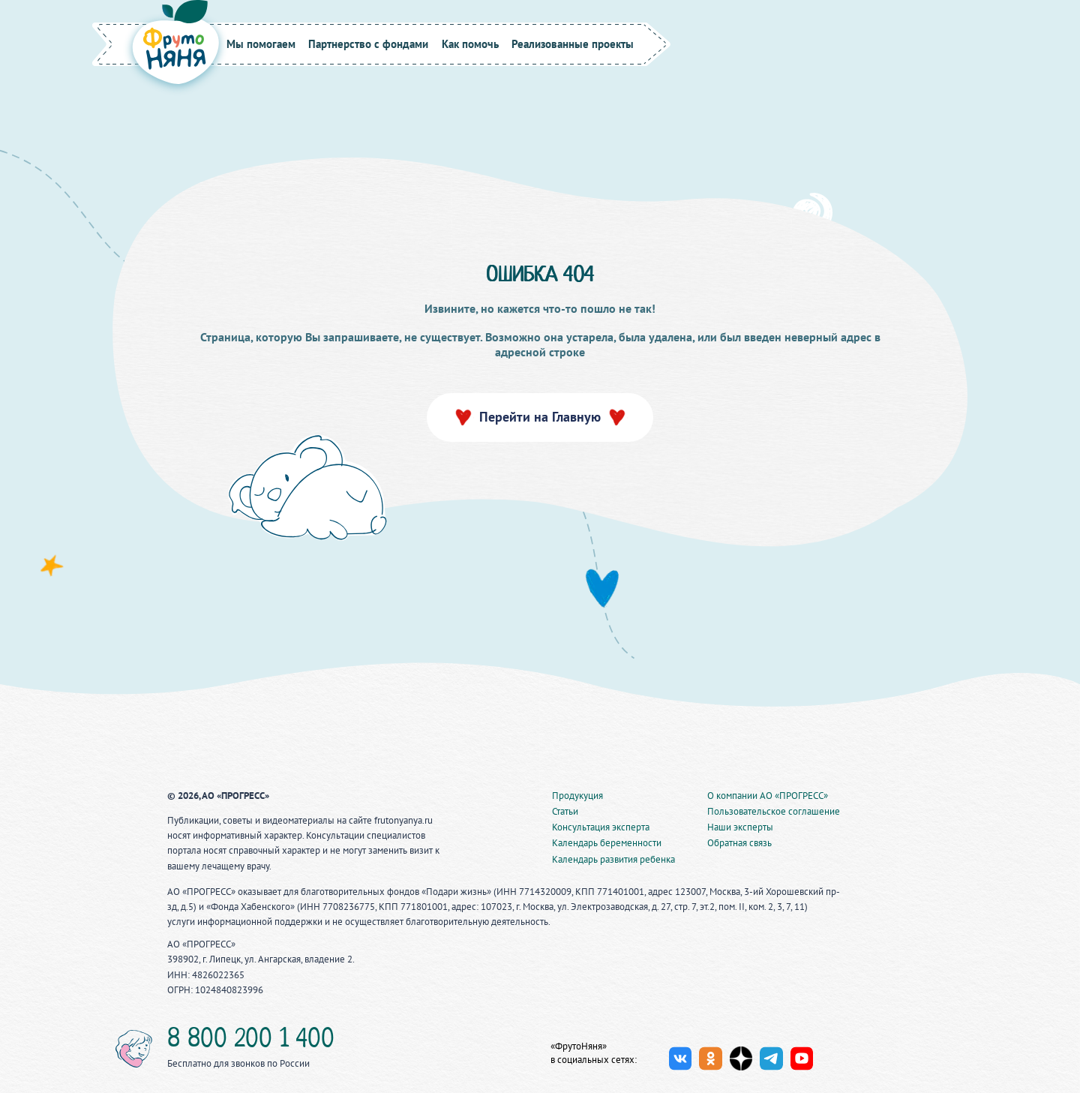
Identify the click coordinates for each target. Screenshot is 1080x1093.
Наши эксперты (740, 827)
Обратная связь (739, 842)
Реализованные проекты (573, 44)
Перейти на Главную (540, 416)
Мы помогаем (261, 44)
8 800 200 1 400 (250, 1040)
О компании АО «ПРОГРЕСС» (767, 795)
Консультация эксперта (601, 827)
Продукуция (577, 795)
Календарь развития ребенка (613, 859)
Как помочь (470, 44)
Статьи (565, 811)
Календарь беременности (607, 842)
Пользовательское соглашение (773, 811)
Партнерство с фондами (368, 44)
